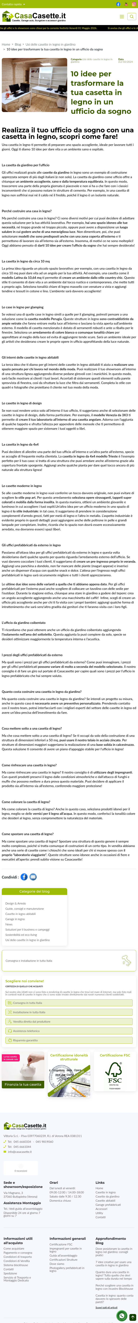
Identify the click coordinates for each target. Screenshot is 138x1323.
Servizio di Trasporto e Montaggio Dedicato (17, 1264)
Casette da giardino (107, 1182)
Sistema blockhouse (16, 1250)
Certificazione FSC (61, 1230)
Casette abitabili (105, 1186)
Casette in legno (106, 1177)
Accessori (101, 1194)
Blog (18, 44)
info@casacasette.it (20, 1151)
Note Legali (52, 1309)
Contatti (101, 1202)
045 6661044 (22, 1146)
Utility (99, 1198)
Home (6, 44)
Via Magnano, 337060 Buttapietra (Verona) (20, 1180)
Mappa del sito (72, 1309)
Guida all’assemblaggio (63, 1241)
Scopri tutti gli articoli (106, 1293)
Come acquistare (14, 1234)
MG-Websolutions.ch (105, 1317)
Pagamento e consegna (18, 1238)
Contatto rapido (12, 4)
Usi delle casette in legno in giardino (50, 44)
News (8, 924)
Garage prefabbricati (108, 1190)
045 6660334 (22, 1141)
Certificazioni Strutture (63, 1245)
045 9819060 (44, 1141)
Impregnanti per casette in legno (66, 1235)
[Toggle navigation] (122, 16)
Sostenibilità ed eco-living (21, 934)
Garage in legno (15, 919)
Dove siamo (57, 1249)
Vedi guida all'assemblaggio (25, 1194)
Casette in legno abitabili (20, 913)
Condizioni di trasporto (18, 1242)
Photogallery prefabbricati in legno (67, 1255)
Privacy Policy (32, 1309)
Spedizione (10, 1259)
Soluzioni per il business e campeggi (27, 929)
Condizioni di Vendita (17, 1246)
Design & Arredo (15, 903)
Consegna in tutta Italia (100, 1309)
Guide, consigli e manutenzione (24, 908)
